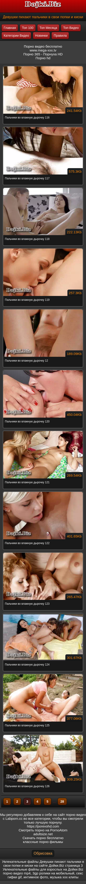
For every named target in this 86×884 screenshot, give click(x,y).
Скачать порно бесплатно (43, 838)
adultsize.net (43, 834)
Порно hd (43, 58)
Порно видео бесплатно (43, 46)
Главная (10, 28)
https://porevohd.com (43, 826)
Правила (60, 35)
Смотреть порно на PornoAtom (43, 830)
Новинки (41, 35)
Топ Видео (71, 28)
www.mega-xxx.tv (43, 50)
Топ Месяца (48, 28)
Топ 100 (27, 28)
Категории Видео (16, 35)
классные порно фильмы (43, 842)
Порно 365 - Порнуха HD (43, 54)
